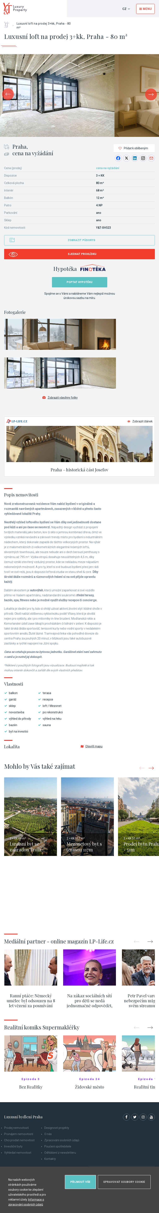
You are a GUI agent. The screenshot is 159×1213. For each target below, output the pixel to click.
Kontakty (50, 1158)
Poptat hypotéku (80, 282)
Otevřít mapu (91, 746)
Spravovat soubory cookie (124, 1182)
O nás (48, 1134)
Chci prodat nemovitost (19, 1140)
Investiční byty (13, 1146)
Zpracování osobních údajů (61, 1140)
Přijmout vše (80, 1182)
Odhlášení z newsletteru (60, 1152)
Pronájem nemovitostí (18, 1134)
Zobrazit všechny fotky (60, 397)
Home (8, 23)
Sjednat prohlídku (82, 254)
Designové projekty (56, 1127)
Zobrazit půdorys (81, 240)
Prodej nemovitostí (16, 1127)
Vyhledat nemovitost (17, 1152)
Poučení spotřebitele (57, 1146)
